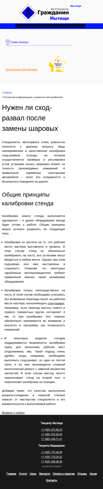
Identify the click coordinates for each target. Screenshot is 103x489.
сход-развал (56, 303)
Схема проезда (17, 42)
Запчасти (44, 474)
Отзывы (82, 474)
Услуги (23, 474)
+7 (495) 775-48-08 (51, 452)
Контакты (51, 480)
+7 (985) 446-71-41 (51, 439)
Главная (11, 474)
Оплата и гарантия (64, 474)
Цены (33, 474)
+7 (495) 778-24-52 (51, 457)
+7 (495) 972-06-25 (51, 430)
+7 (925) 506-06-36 (51, 461)
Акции (93, 474)
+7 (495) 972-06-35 (51, 434)
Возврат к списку (13, 412)
